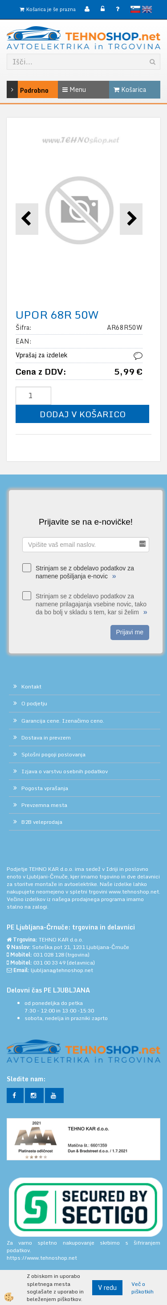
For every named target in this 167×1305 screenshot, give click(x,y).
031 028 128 (48, 954)
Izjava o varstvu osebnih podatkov (64, 771)
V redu (107, 1287)
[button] (131, 219)
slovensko (135, 9)
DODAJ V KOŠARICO (83, 414)
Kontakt (31, 686)
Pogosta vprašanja (44, 788)
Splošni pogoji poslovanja (53, 754)
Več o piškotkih (142, 1287)
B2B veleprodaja (41, 822)
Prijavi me (129, 632)
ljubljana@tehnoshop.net (62, 970)
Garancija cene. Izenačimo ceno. (62, 720)
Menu (74, 89)
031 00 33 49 (49, 962)
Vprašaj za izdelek (41, 355)
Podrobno (17, 89)
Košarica (130, 89)
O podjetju (34, 703)
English (147, 9)
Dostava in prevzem (46, 737)
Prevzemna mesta (44, 805)
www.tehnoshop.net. (134, 891)
